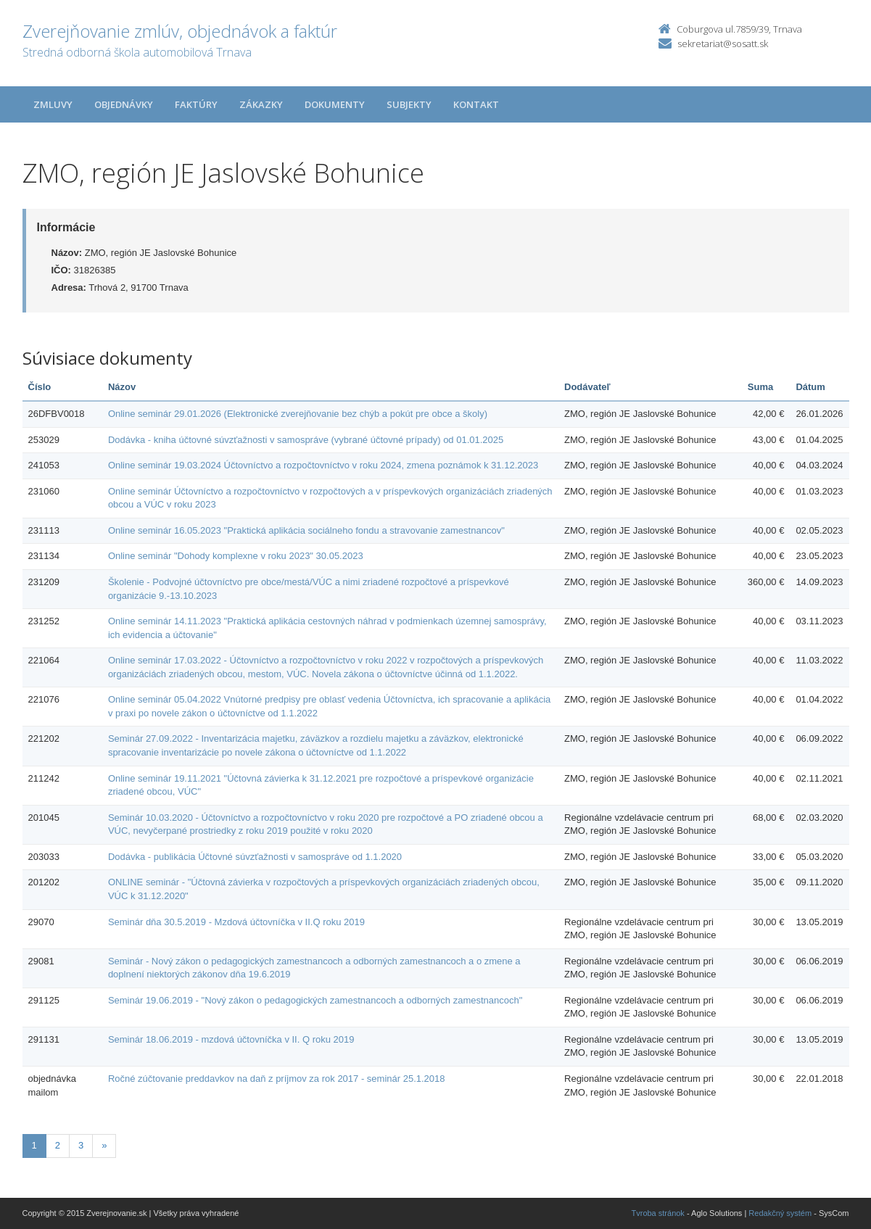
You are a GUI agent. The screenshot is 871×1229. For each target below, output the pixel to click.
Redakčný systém (780, 1213)
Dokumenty (335, 104)
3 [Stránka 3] (80, 1145)
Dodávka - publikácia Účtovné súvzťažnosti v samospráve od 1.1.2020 (255, 856)
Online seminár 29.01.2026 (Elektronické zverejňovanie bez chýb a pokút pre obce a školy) (297, 413)
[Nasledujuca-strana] (104, 1146)
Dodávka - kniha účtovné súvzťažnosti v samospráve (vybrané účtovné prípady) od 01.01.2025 (305, 439)
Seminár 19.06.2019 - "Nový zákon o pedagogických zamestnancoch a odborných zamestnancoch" (315, 1000)
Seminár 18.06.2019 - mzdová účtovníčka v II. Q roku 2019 (231, 1039)
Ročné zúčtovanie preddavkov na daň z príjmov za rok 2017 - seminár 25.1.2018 (276, 1078)
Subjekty (409, 104)
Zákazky (261, 104)
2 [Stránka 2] (57, 1145)
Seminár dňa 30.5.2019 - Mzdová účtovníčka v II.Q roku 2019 (236, 921)
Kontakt (476, 104)
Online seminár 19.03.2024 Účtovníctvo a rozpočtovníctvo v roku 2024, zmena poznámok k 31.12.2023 (323, 465)
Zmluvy (53, 104)
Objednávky (123, 104)
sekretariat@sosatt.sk (722, 43)
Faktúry (196, 104)
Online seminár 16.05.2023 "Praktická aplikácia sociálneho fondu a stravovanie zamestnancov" (306, 530)
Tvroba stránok (658, 1213)
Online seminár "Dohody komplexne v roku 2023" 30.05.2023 (235, 555)
